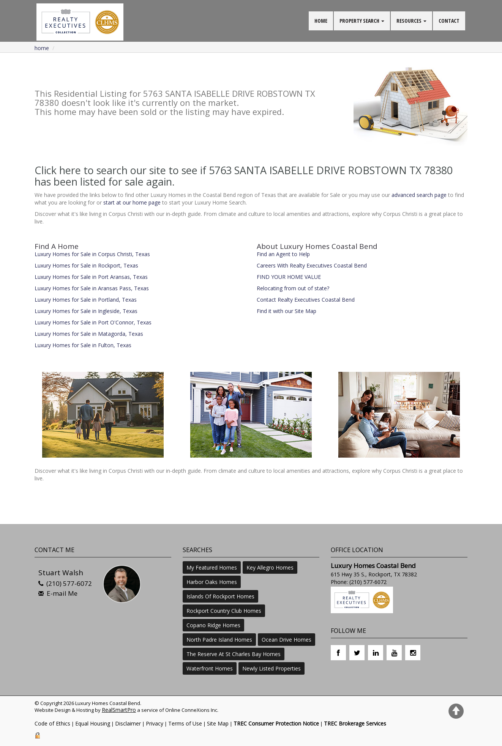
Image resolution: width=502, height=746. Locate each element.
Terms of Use (185, 723)
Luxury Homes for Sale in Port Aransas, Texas (91, 276)
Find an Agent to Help (283, 254)
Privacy (154, 723)
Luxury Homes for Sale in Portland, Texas (86, 299)
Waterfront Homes (209, 668)
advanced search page (419, 194)
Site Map (218, 723)
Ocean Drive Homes (286, 639)
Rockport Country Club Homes (223, 610)
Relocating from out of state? (293, 288)
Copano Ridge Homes (213, 625)
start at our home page (132, 202)
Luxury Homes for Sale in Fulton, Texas (83, 345)
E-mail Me (62, 593)
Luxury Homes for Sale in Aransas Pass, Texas (92, 288)
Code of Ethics (52, 723)
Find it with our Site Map (286, 311)
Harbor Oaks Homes (211, 581)
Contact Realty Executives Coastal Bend (306, 299)
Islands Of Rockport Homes (220, 596)
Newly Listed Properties (271, 668)
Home (42, 48)
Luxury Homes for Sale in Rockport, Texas (86, 265)
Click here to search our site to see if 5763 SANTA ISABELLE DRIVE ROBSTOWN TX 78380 (244, 170)
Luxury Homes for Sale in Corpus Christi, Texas (92, 254)
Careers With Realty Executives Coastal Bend (312, 265)
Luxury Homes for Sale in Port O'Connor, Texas (93, 322)
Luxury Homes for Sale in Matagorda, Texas (89, 333)
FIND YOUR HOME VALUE (289, 276)
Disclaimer (128, 723)
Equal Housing (92, 723)
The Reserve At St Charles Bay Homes (233, 654)
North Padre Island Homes (219, 639)
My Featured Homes (211, 567)
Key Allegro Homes (270, 567)
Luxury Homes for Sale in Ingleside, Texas (86, 311)
